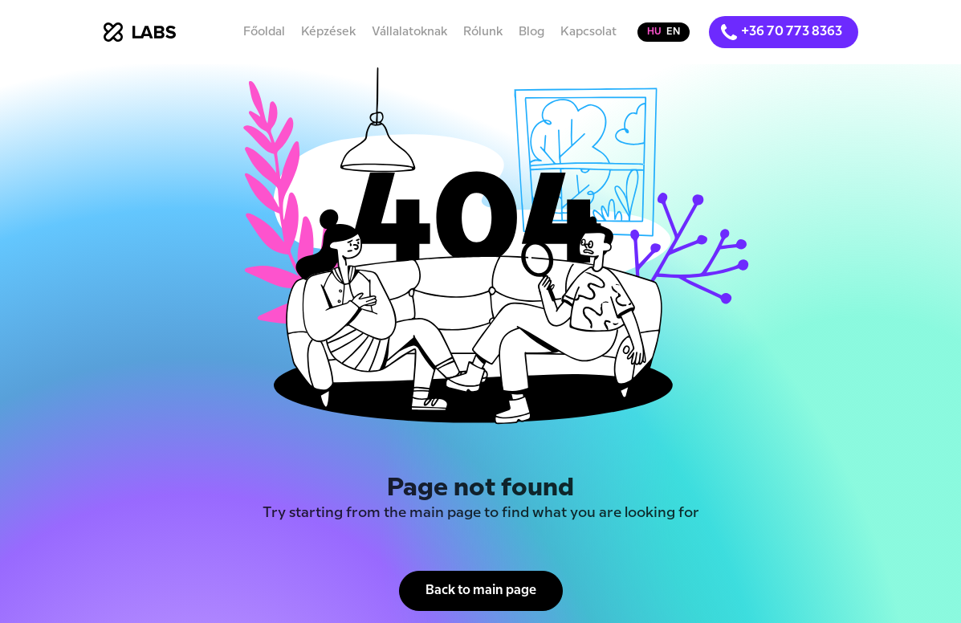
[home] (140, 32)
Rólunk (483, 32)
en (673, 31)
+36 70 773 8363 (791, 32)
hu (654, 31)
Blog (531, 32)
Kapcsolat (588, 32)
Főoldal (264, 32)
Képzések (328, 32)
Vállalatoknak (409, 32)
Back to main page (481, 590)
